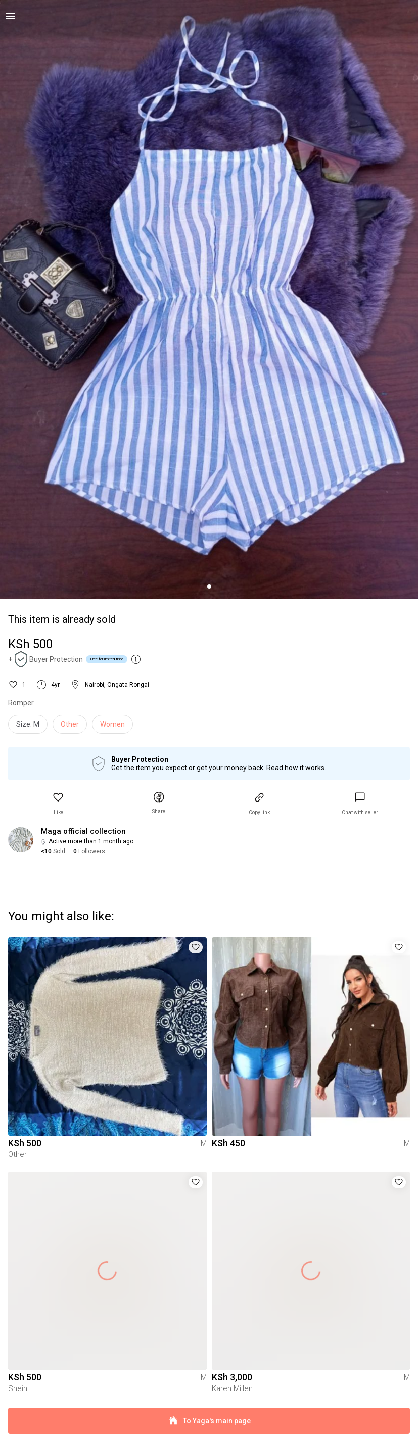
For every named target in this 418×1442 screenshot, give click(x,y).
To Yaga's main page (209, 1421)
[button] (58, 803)
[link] (360, 803)
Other (70, 724)
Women (112, 724)
